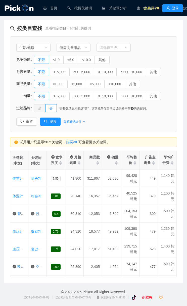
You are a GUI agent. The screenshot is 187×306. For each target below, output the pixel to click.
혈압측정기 (40, 249)
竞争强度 (23, 60)
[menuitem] (50, 8)
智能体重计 (26, 214)
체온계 (36, 196)
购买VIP (72, 142)
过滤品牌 (23, 108)
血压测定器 (21, 249)
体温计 (18, 196)
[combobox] (33, 48)
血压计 (18, 231)
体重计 (18, 178)
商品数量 (23, 84)
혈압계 (36, 231)
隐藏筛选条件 (74, 122)
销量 (23, 96)
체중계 (36, 178)
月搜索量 (23, 72)
